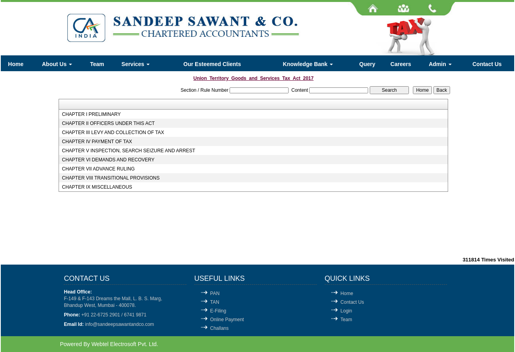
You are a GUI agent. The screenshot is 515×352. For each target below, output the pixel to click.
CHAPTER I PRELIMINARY (91, 114)
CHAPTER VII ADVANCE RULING (98, 169)
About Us (57, 64)
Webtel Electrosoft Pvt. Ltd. (124, 344)
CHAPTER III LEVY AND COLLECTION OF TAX (113, 132)
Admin (440, 64)
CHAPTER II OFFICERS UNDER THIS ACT (108, 123)
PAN (215, 293)
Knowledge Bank (308, 64)
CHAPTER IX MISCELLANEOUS (97, 187)
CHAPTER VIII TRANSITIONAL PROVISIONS (111, 178)
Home (15, 64)
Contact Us (487, 64)
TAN (214, 302)
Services (136, 64)
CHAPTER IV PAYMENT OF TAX (97, 141)
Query (367, 64)
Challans (219, 328)
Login (346, 311)
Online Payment (227, 319)
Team (97, 64)
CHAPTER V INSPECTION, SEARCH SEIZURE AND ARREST (128, 150)
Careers (400, 64)
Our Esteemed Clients (212, 64)
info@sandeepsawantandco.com (119, 324)
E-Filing (218, 311)
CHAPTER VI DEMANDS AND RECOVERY (108, 160)
